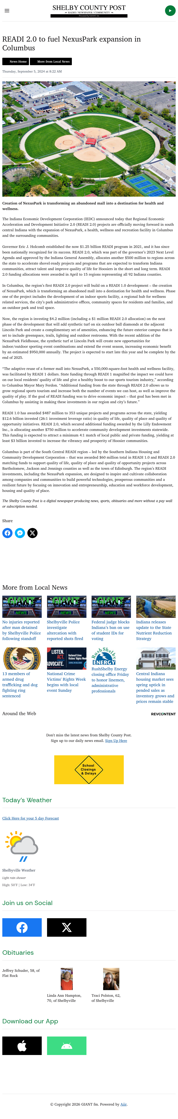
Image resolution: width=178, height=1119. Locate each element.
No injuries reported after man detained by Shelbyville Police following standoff (22, 619)
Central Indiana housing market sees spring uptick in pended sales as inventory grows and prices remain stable (156, 676)
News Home (18, 61)
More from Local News (53, 61)
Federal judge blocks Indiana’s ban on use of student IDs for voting (111, 619)
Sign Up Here (116, 741)
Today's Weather (27, 800)
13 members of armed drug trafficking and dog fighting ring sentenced (22, 673)
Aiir (124, 1104)
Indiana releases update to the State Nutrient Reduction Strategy (156, 619)
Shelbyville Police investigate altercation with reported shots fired (66, 619)
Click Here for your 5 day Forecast (30, 818)
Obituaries (18, 952)
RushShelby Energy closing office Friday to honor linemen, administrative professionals (110, 670)
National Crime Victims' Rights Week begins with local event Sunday (66, 670)
